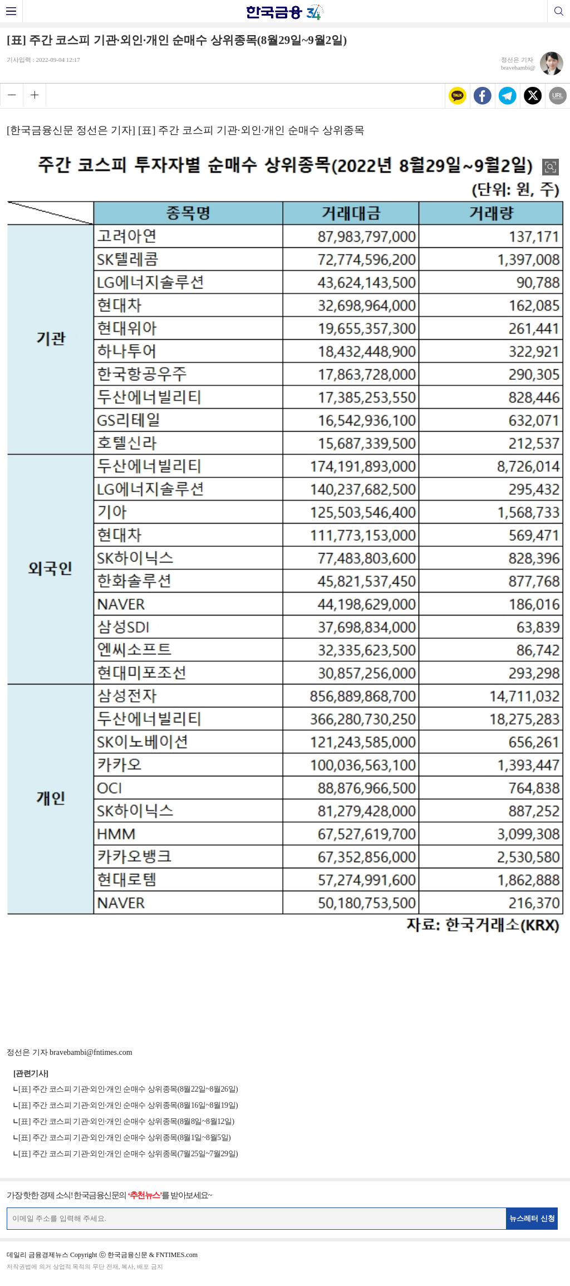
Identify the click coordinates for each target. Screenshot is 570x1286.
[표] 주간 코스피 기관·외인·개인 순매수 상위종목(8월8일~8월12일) (126, 1121)
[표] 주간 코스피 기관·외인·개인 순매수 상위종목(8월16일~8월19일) (128, 1105)
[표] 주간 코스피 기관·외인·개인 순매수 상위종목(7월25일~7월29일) (128, 1154)
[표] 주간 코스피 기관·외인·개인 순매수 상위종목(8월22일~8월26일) (128, 1089)
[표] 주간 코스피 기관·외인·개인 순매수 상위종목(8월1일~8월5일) (124, 1137)
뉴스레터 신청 (532, 1218)
